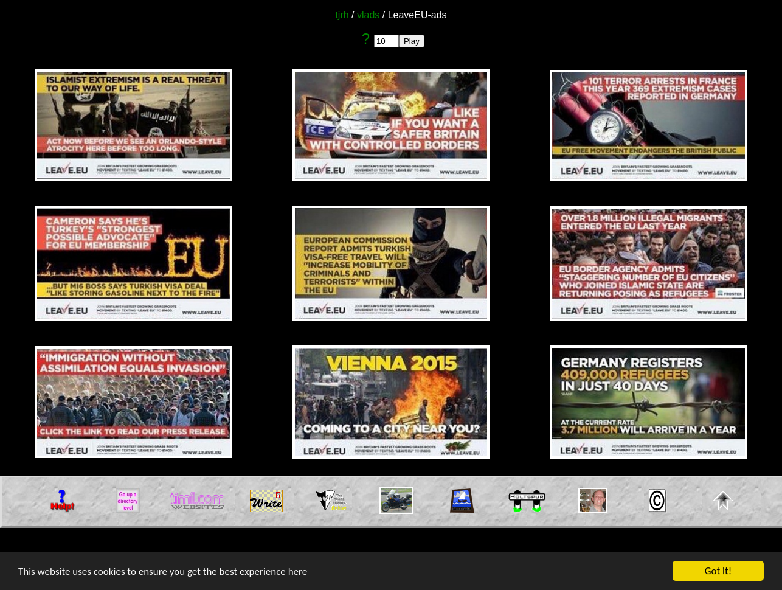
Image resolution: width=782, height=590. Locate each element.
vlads (368, 15)
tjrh (341, 15)
